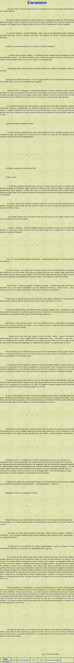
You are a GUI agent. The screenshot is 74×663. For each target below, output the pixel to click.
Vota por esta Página (53, 660)
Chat (41, 660)
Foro (34, 660)
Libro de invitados (23, 660)
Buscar (13, 660)
